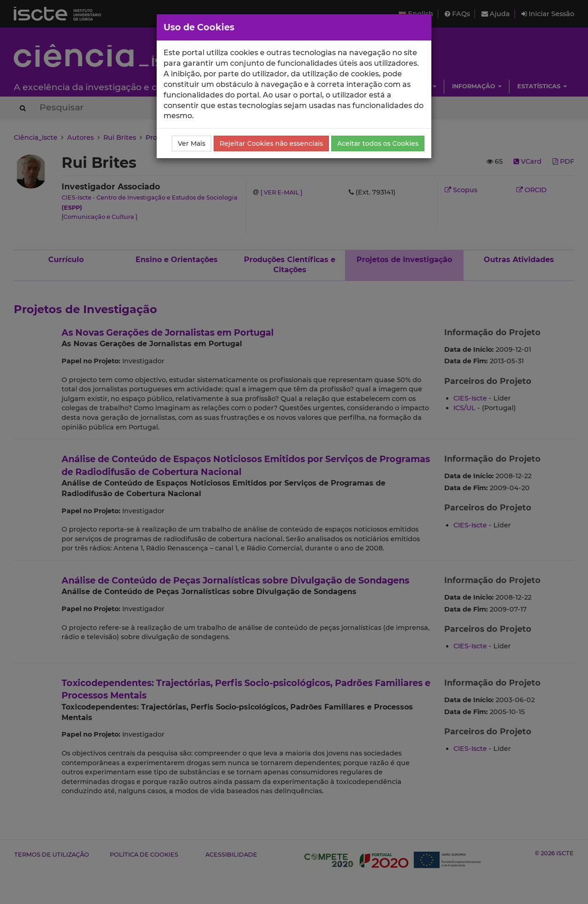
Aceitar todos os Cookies (377, 143)
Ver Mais (191, 143)
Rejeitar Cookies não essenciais (271, 143)
